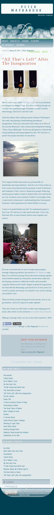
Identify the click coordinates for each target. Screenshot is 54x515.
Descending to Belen (11, 405)
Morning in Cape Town (11, 423)
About (5, 41)
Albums (35, 41)
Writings (21, 326)
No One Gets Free (10, 384)
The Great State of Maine (13, 408)
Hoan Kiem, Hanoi (10, 426)
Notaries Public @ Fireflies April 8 (16, 469)
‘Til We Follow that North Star (14, 387)
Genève (6, 414)
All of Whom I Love (10, 381)
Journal (20, 45)
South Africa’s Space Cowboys (14, 420)
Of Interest (8, 45)
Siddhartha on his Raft (12, 435)
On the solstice (9, 396)
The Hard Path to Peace (12, 390)
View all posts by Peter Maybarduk (34, 352)
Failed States (8, 378)
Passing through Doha (11, 429)
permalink (5, 329)
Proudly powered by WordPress (11, 487)
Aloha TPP (7, 399)
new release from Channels (40, 312)
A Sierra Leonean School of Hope (15, 402)
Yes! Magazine (41, 272)
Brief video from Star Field (13, 451)
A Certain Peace (9, 417)
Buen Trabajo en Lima (11, 411)
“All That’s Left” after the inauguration (17, 393)
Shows (25, 41)
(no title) (7, 448)
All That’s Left (28, 102)
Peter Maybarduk (27, 8)
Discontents (8, 375)
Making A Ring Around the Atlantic (16, 432)
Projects (15, 41)
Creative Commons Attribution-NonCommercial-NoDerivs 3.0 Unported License (34, 493)
